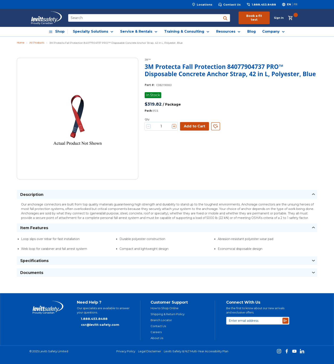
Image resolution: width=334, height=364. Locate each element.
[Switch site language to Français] (295, 4)
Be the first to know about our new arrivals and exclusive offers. (255, 310)
